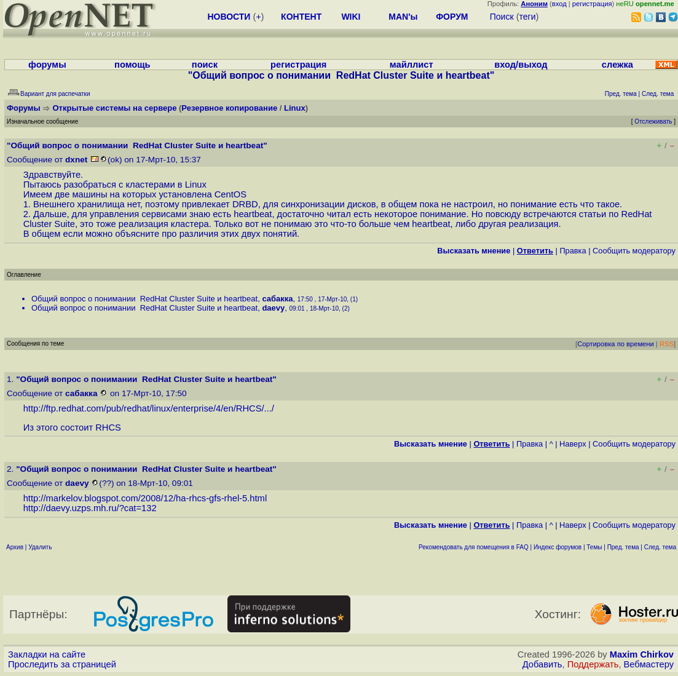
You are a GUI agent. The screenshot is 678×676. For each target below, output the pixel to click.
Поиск (502, 17)
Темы (594, 547)
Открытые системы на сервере (115, 108)
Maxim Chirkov (642, 654)
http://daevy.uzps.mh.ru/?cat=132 (90, 508)
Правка (572, 250)
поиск (205, 65)
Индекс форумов (557, 547)
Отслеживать (653, 121)
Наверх (572, 443)
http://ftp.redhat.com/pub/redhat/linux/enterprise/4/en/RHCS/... (147, 408)
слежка (617, 65)
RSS (667, 344)
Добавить (542, 664)
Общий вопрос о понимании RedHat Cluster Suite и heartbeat (144, 298)
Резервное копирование (229, 108)
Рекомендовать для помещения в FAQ (474, 547)
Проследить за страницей (62, 664)
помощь (132, 65)
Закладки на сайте (46, 654)
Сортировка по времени (615, 344)
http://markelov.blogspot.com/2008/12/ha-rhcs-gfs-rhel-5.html (145, 498)
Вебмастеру (649, 664)
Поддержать (593, 664)
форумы (47, 65)
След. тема (660, 547)
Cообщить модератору (634, 250)
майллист (411, 65)
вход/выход (520, 65)
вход (559, 3)
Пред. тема (623, 547)
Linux (294, 108)
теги (527, 17)
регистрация (592, 3)
